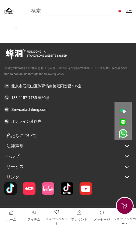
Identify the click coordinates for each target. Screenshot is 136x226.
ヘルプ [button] (68, 156)
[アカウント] (79, 212)
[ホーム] (11, 212)
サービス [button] (68, 167)
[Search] (72, 11)
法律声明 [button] (68, 146)
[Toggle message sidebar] (102, 212)
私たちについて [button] (68, 135)
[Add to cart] (125, 206)
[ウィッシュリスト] (56, 212)
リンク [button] (68, 177)
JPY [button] (129, 11)
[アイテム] (34, 212)
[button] (119, 11)
